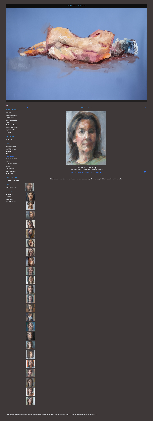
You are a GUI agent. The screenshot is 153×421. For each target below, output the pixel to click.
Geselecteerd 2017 (11, 120)
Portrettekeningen (11, 163)
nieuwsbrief (9, 194)
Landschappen (10, 168)
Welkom (8, 112)
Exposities (10, 136)
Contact (8, 122)
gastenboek (9, 199)
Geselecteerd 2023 (11, 115)
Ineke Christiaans (72, 6)
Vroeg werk (9, 173)
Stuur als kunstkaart (86, 172)
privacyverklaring (11, 201)
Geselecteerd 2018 (11, 117)
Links (8, 185)
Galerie (9, 143)
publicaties (9, 132)
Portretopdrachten (11, 159)
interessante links (11, 187)
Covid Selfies (10, 156)
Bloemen (8, 166)
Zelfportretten (10, 154)
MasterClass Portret (12, 127)
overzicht (9, 139)
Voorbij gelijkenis (11, 146)
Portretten (9, 151)
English (7, 105)
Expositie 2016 (10, 130)
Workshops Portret (11, 125)
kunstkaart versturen (12, 180)
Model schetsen (11, 149)
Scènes (8, 161)
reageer (8, 196)
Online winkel (11, 178)
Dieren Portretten (11, 171)
